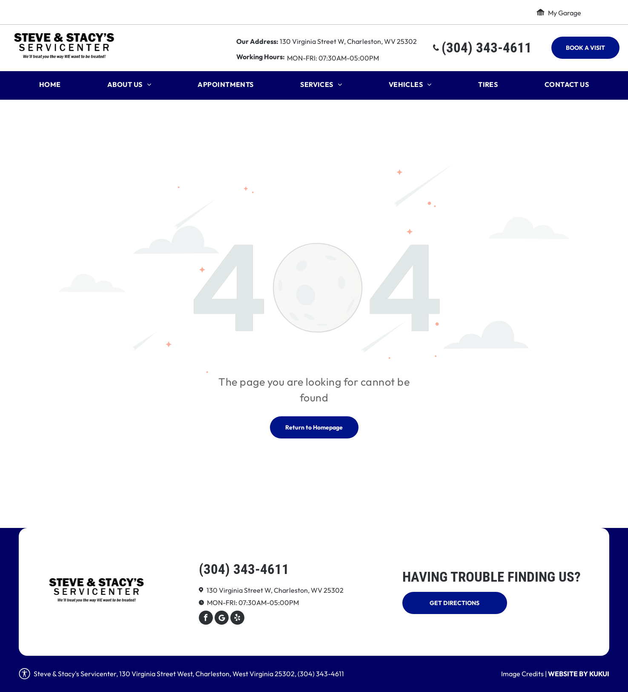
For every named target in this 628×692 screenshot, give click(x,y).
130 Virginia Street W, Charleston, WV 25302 (348, 41)
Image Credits (522, 673)
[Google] (222, 619)
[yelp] (237, 619)
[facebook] (206, 619)
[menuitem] (50, 86)
